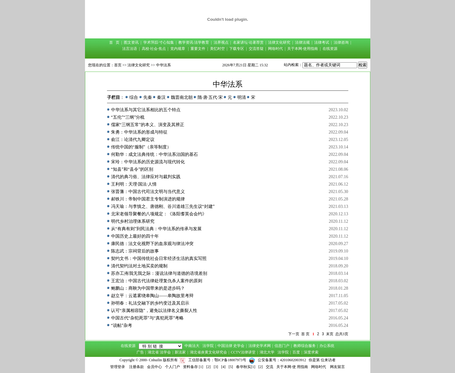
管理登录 (117, 367)
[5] (231, 367)
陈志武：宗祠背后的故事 (135, 251)
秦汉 (161, 97)
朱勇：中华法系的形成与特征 (139, 132)
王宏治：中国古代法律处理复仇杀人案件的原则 (156, 281)
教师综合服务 (304, 346)
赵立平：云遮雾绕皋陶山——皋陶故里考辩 (152, 295)
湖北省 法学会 (159, 352)
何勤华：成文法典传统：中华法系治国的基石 (154, 154)
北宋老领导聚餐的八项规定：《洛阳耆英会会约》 (159, 214)
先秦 (147, 97)
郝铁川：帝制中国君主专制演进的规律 (148, 199)
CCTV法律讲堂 (243, 352)
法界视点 (221, 42)
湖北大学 (267, 352)
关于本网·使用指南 (302, 48)
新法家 (180, 352)
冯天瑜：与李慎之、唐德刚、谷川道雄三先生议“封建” (163, 206)
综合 (133, 97)
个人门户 (172, 367)
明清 (241, 97)
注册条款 (136, 367)
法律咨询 (341, 42)
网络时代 (275, 48)
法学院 (208, 346)
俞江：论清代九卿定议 (132, 139)
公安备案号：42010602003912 (282, 360)
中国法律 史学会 (230, 346)
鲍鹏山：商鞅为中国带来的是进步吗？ (148, 288)
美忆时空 (217, 48)
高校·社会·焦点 (154, 48)
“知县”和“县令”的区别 (132, 169)
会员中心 (154, 367)
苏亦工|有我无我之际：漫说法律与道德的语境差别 (159, 273)
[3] (216, 367)
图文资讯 (131, 42)
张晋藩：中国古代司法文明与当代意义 (148, 191)
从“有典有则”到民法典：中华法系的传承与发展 (156, 228)
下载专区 (236, 48)
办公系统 (326, 346)
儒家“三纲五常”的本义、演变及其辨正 (147, 124)
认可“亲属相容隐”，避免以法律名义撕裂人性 (154, 310)
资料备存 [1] (193, 367)
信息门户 (281, 346)
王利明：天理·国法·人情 (134, 184)
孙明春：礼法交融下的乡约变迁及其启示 (150, 303)
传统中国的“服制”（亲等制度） (141, 147)
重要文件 (197, 48)
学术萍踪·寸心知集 (158, 42)
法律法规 (302, 42)
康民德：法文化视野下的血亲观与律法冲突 (152, 243)
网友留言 (337, 367)
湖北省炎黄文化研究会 (208, 352)
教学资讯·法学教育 (193, 42)
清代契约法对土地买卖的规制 (139, 266)
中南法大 (192, 346)
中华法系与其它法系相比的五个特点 (146, 110)
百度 (296, 352)
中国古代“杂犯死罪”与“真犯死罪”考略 (147, 318)
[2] (208, 367)
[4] (223, 367)
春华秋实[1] (245, 367)
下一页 (293, 334)
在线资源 (330, 48)
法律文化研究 (279, 42)
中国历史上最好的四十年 (135, 236)
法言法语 (129, 48)
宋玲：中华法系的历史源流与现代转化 (148, 162)
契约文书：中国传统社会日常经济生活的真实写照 (159, 258)
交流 (269, 367)
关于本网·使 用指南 (292, 367)
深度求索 (311, 352)
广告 (140, 352)
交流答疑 (256, 48)
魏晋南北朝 (182, 97)
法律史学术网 (259, 346)
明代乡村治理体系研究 (132, 221)
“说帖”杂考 (121, 325)
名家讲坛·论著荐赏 (248, 42)
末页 (329, 334)
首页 (118, 65)
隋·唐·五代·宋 (210, 97)
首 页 (114, 42)
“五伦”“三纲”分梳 (128, 117)
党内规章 (177, 48)
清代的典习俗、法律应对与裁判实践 (146, 176)
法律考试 (321, 42)
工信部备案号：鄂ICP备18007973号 (217, 360)
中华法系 (163, 65)
